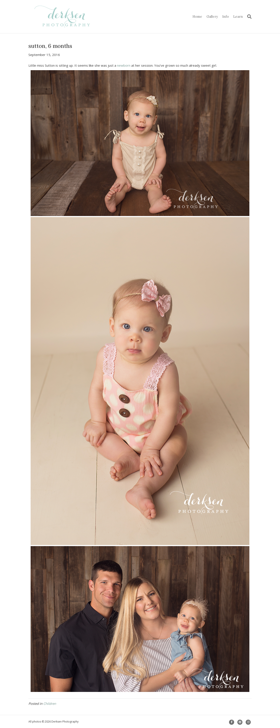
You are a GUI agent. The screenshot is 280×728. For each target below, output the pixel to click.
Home (197, 16)
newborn (123, 65)
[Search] (248, 17)
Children (49, 703)
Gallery (212, 16)
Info (225, 16)
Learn (238, 16)
